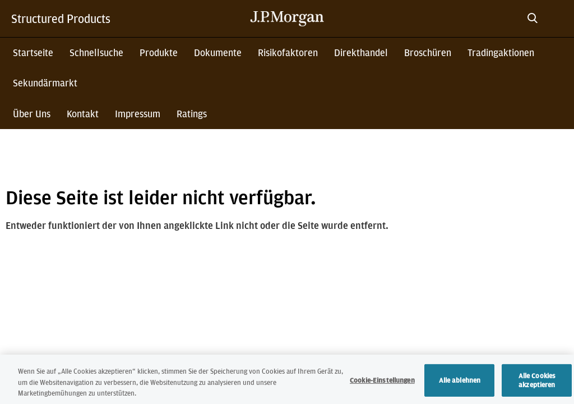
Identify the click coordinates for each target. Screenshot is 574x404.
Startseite (33, 52)
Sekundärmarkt (45, 83)
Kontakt (83, 114)
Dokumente (218, 52)
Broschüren (427, 52)
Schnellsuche (96, 52)
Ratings (192, 114)
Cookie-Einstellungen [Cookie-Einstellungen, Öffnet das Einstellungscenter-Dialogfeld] (382, 386)
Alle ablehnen (460, 386)
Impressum (137, 114)
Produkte (159, 52)
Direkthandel (361, 52)
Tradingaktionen (500, 52)
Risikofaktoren (288, 52)
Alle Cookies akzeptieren (537, 386)
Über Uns (31, 114)
